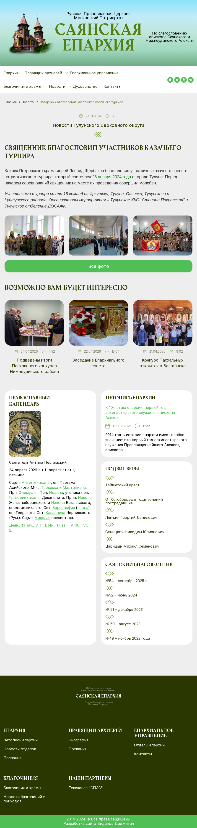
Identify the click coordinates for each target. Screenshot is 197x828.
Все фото (98, 266)
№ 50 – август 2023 (122, 624)
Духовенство (85, 86)
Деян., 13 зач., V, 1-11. (28, 525)
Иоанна (56, 492)
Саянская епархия (98, 39)
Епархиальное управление (94, 73)
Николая (42, 517)
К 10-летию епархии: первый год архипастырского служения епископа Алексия (140, 412)
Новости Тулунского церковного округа (99, 125)
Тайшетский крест (122, 485)
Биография (78, 740)
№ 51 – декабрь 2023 (124, 609)
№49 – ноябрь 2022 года (127, 638)
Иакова (85, 497)
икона (44, 482)
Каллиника (55, 512)
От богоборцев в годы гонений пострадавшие (134, 501)
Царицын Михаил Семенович (132, 546)
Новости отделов (19, 749)
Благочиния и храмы (22, 788)
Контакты (112, 86)
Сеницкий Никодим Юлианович (135, 532)
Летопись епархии (130, 398)
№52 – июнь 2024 (121, 595)
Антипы (29, 482)
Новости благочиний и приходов (24, 799)
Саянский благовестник (139, 565)
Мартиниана (74, 487)
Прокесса (49, 487)
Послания (12, 758)
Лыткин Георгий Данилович (131, 517)
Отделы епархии (149, 745)
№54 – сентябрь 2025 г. (126, 580)
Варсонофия (63, 507)
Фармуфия (28, 492)
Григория (17, 497)
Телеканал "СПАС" (86, 788)
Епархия (10, 73)
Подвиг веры (122, 469)
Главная (11, 102)
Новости (28, 102)
